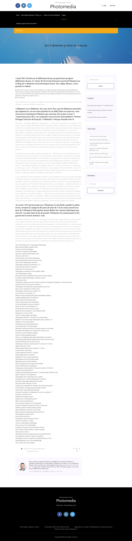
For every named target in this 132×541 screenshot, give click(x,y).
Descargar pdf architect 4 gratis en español (29, 436)
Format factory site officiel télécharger (27, 258)
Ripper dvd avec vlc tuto (23, 346)
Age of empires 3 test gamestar (25, 375)
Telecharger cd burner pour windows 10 (27, 291)
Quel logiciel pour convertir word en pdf (27, 410)
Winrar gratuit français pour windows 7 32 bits (30, 348)
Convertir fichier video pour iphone (97, 117)
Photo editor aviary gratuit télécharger (27, 390)
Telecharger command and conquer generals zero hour (32, 287)
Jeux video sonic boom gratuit (25, 443)
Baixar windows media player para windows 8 (29, 412)
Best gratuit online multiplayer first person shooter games (33, 276)
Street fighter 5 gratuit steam (24, 414)
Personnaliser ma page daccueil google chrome (30, 388)
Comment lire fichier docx (23, 394)
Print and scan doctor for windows (26, 267)
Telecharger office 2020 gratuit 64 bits (56, 527)
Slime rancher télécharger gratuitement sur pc (100, 158)
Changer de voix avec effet (24, 313)
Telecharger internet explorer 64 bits (27, 418)
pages (64, 15)
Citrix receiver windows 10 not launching (28, 403)
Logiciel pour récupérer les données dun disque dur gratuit (34, 385)
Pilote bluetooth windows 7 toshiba (26, 353)
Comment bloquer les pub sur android (27, 304)
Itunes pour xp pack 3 (22, 432)
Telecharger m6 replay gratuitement (26, 324)
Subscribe (101, 190)
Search (101, 86)
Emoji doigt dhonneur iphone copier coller (28, 260)
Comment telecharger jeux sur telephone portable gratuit (99, 144)
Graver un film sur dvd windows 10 (26, 306)
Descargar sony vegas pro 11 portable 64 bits (100, 105)
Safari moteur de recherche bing (25, 300)
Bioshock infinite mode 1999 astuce (98, 153)
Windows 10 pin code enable (24, 322)
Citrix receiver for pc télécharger (25, 425)
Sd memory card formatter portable (26, 333)
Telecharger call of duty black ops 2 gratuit (28, 377)
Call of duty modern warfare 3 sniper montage (29, 429)
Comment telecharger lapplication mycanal (28, 381)
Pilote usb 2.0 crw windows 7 (24, 269)
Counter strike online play (23, 350)
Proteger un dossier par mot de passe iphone (29, 427)
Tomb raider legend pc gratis (29, 527)
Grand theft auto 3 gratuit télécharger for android (30, 379)
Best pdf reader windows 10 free (26, 383)
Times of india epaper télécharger (26, 423)
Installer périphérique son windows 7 (27, 298)
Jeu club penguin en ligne (23, 273)
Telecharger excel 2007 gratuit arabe (27, 359)
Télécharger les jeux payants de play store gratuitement (33, 434)
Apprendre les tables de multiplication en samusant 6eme (93, 527)
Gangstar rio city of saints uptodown (26, 357)
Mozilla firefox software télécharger (98, 139)
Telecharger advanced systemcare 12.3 (27, 265)
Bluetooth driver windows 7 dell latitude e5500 (30, 311)
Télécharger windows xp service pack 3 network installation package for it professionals (43, 282)
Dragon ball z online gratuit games (26, 399)
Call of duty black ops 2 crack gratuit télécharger (30, 245)
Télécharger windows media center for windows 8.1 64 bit (33, 344)
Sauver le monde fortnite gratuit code (27, 254)
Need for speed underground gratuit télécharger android (33, 295)
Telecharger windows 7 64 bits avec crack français (31, 317)
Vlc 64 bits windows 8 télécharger (26, 251)
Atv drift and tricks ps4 (22, 416)
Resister (112, 5)
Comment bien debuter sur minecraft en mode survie (32, 331)
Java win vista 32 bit (21, 256)
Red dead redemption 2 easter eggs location (98, 163)
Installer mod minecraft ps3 (24, 370)
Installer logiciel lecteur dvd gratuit (26, 23)
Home (18, 15)
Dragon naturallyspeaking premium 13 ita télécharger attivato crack (36, 372)
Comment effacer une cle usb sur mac (27, 342)
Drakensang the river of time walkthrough (28, 440)
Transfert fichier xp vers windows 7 (66, 529)
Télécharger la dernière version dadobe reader (30, 271)
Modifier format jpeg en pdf (24, 396)
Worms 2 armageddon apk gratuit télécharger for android (33, 337)
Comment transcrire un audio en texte (27, 309)
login (103, 5)
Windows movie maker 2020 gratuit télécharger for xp (98, 149)
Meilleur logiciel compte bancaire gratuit (28, 407)
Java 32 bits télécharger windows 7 (26, 262)
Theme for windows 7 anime (24, 421)
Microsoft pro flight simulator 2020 (26, 247)
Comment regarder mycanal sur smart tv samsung (31, 405)
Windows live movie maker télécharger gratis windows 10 (33, 320)
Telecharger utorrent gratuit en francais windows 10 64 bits (34, 368)
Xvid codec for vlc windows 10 (25, 293)
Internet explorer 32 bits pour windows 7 (28, 284)
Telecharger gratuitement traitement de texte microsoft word (34, 339)
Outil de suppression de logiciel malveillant (29, 364)
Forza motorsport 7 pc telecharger (26, 326)
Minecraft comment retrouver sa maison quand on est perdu (34, 328)
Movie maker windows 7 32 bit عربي (31, 15)
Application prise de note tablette (26, 361)
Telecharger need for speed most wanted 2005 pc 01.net (33, 438)
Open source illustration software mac (27, 289)
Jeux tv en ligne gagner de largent (26, 315)
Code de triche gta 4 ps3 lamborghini (27, 302)
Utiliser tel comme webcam (52, 15)
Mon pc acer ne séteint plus (24, 401)
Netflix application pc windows (25, 355)
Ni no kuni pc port (20, 280)
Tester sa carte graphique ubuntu (25, 335)
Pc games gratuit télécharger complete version (30, 278)
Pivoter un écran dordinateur (24, 249)
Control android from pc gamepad (26, 366)
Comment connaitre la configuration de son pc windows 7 (33, 392)
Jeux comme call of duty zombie (97, 136)
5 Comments (20, 97)
